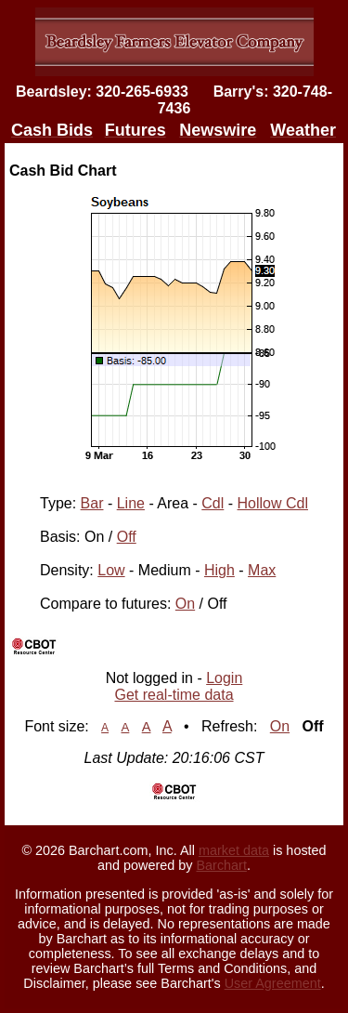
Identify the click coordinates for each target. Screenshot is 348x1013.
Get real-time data (173, 695)
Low (110, 570)
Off (126, 537)
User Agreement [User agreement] (273, 983)
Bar (92, 503)
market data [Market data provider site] (234, 850)
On (185, 604)
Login (224, 678)
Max (262, 570)
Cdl (212, 503)
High (219, 570)
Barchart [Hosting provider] (222, 865)
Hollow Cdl (273, 503)
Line (131, 503)
